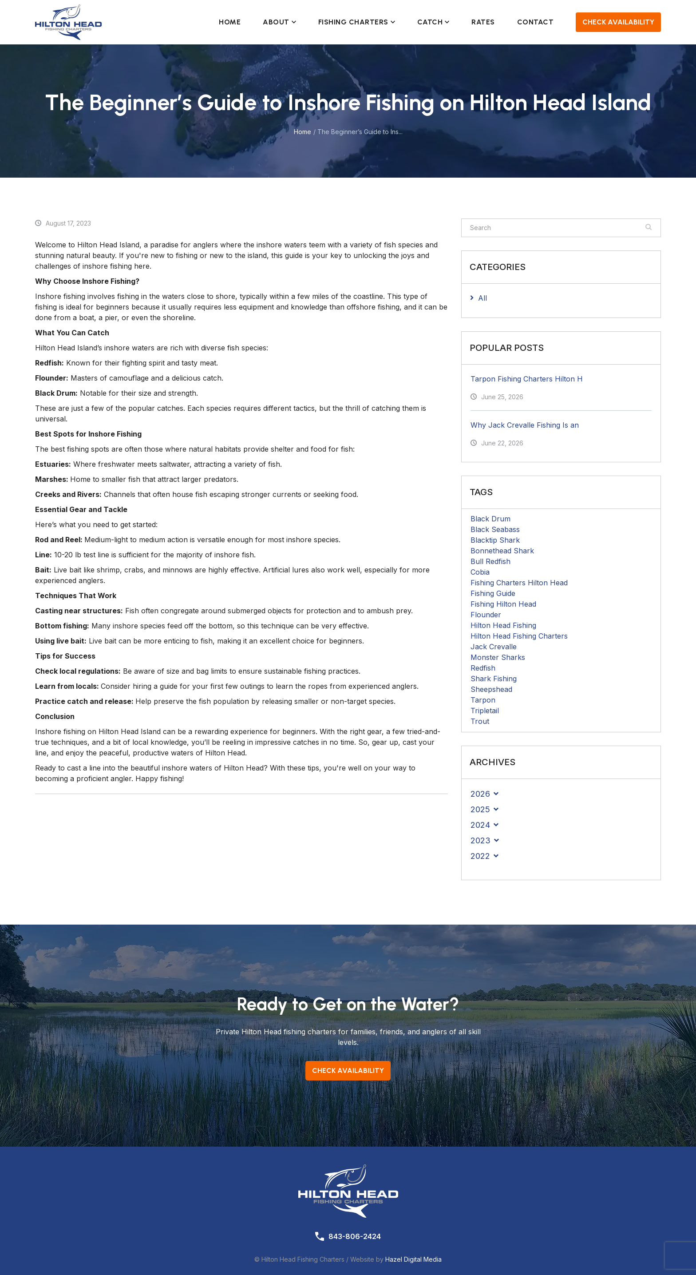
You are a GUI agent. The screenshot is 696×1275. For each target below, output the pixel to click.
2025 (480, 809)
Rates (483, 22)
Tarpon (483, 699)
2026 (480, 793)
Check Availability (618, 22)
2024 (480, 825)
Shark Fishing (494, 678)
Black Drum (490, 518)
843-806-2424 (354, 1236)
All (482, 298)
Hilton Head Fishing (503, 625)
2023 (480, 840)
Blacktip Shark (495, 540)
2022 (480, 856)
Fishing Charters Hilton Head (519, 582)
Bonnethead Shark (502, 550)
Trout (480, 721)
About (279, 22)
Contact (535, 22)
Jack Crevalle (494, 646)
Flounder (486, 614)
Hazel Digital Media (413, 1259)
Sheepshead (491, 689)
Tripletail (485, 710)
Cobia (480, 572)
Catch (433, 22)
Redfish (483, 667)
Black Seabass (495, 529)
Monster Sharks (498, 657)
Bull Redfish (490, 561)
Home (230, 22)
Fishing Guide (493, 593)
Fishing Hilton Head (503, 604)
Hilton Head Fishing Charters (519, 636)
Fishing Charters (356, 22)
